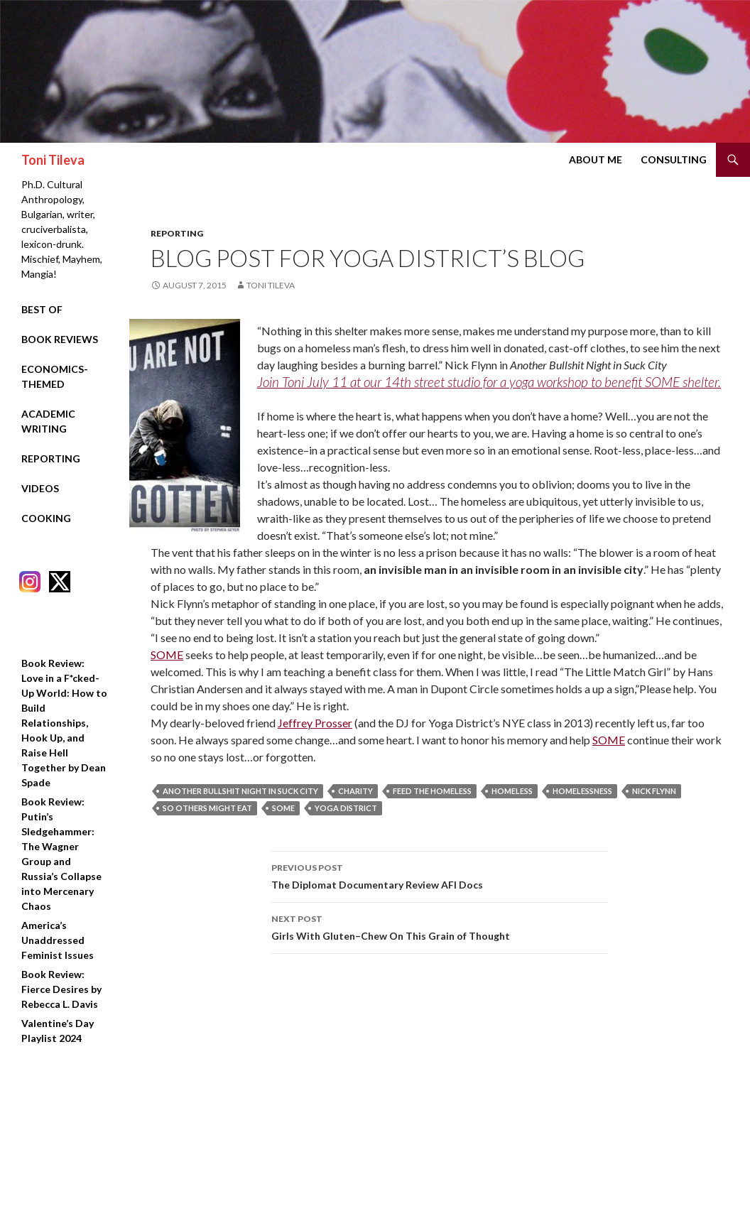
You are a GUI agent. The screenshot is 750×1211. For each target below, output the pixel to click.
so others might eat (207, 808)
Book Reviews (59, 339)
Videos (40, 488)
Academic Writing (48, 421)
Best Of (41, 309)
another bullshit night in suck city (240, 790)
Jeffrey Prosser (315, 722)
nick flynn (654, 790)
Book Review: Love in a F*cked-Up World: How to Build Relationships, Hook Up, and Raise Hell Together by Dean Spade (64, 722)
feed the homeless (432, 790)
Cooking (46, 518)
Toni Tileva (53, 160)
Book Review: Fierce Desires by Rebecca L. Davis (61, 989)
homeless (512, 790)
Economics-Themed (54, 376)
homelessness (582, 790)
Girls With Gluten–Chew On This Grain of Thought (439, 926)
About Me (595, 159)
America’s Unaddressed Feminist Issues (57, 940)
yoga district (346, 808)
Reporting (177, 233)
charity (355, 790)
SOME (167, 654)
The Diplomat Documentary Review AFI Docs (439, 875)
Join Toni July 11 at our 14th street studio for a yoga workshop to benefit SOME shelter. (489, 382)
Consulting (674, 159)
